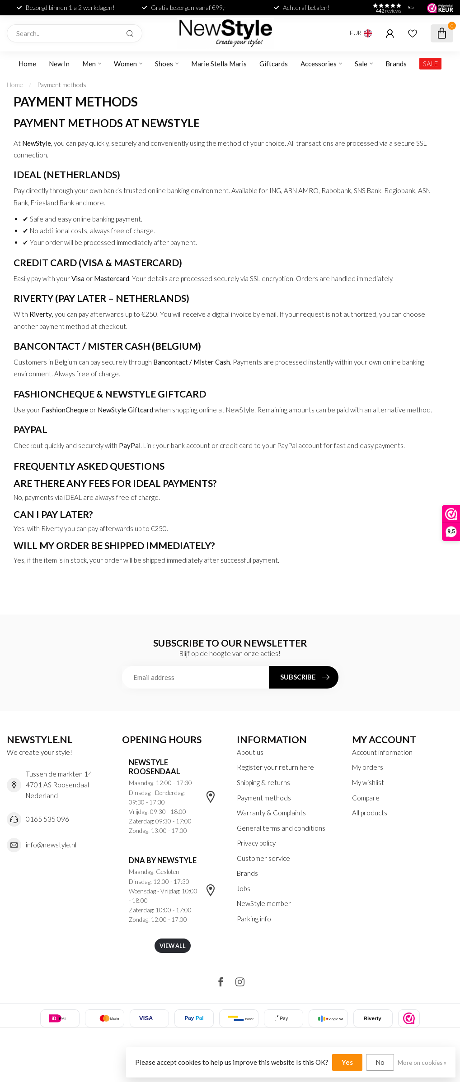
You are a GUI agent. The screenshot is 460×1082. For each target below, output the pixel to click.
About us (250, 752)
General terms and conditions (281, 828)
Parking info (254, 919)
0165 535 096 (47, 819)
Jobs (243, 888)
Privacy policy (256, 843)
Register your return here (275, 767)
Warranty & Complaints (271, 813)
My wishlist (368, 782)
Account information (382, 752)
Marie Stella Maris (219, 64)
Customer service (263, 858)
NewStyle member (264, 903)
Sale (361, 64)
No (380, 1062)
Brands (396, 64)
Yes (347, 1062)
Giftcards (273, 64)
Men (89, 64)
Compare (366, 798)
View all (173, 945)
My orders (367, 767)
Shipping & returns (263, 782)
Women (125, 64)
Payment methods (61, 84)
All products (369, 813)
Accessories (318, 64)
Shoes (164, 64)
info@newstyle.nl (51, 845)
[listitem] (409, 1018)
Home (27, 64)
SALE (430, 64)
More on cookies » (422, 1062)
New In (59, 64)
